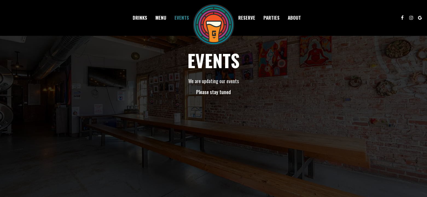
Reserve (246, 18)
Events (182, 18)
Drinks (140, 18)
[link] (213, 24)
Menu (160, 18)
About (294, 18)
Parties (271, 18)
